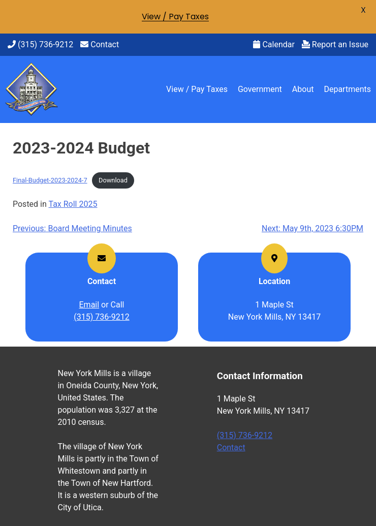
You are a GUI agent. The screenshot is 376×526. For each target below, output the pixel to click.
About (303, 89)
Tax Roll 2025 (72, 204)
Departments (347, 89)
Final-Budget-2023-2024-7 (50, 180)
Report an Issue (335, 44)
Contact (99, 44)
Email (89, 305)
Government (260, 89)
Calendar (273, 44)
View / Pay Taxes (197, 89)
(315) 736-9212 (40, 44)
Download (113, 180)
